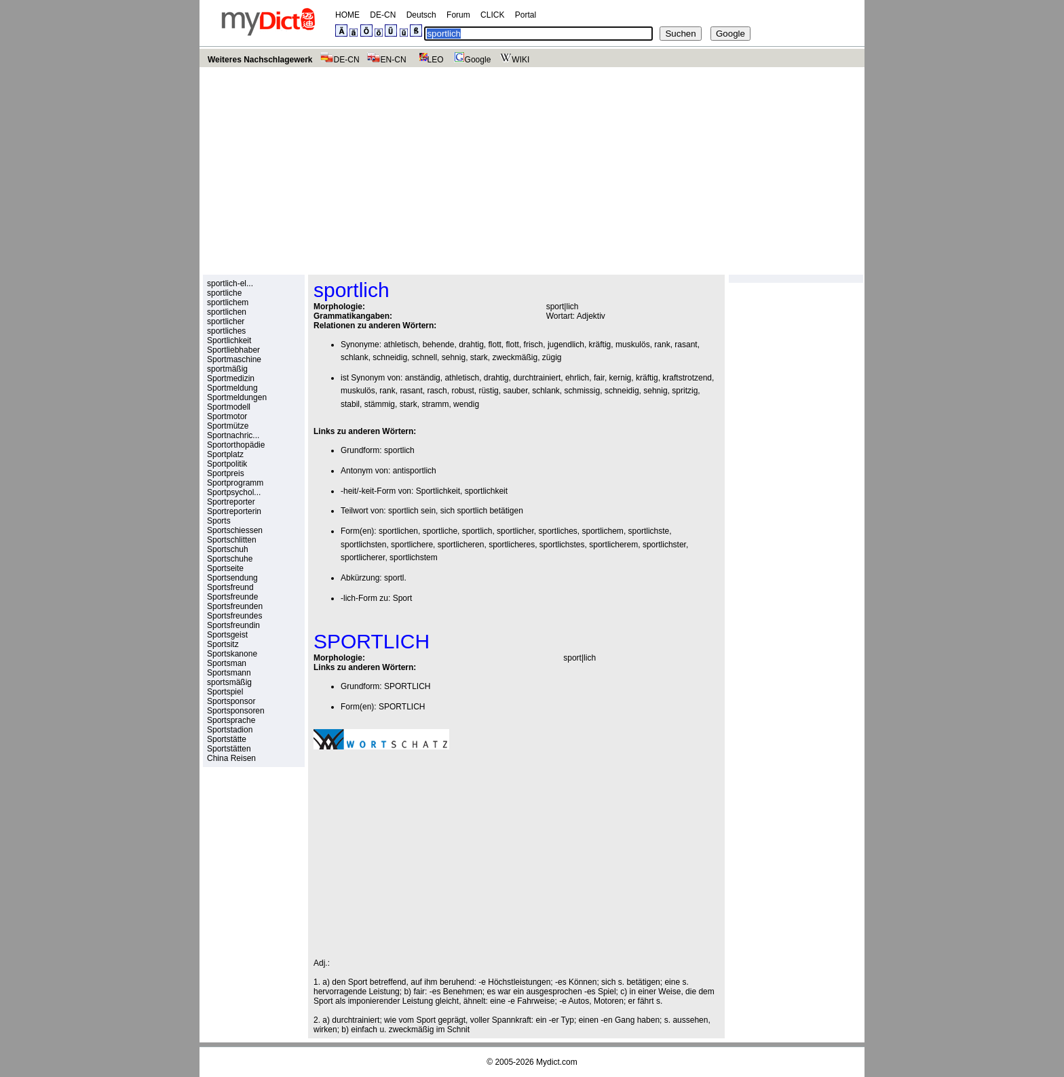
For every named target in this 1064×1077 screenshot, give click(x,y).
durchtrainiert (536, 378)
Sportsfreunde (232, 597)
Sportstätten (229, 748)
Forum (458, 15)
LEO (428, 59)
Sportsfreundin (233, 625)
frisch (534, 344)
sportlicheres (512, 544)
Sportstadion (229, 730)
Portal (525, 15)
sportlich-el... (230, 283)
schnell (424, 357)
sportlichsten (363, 544)
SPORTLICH (407, 686)
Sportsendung (232, 578)
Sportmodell (228, 407)
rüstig (488, 390)
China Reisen (231, 758)
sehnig (454, 357)
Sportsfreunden (235, 606)
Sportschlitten (231, 540)
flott (495, 344)
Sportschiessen (235, 530)
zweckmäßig (515, 357)
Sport (403, 598)
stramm (435, 404)
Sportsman (226, 663)
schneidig (390, 357)
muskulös (632, 344)
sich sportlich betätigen (481, 510)
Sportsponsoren (236, 711)
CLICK (492, 15)
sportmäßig (227, 369)
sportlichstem (414, 557)
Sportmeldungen (237, 397)
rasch (436, 390)
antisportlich (414, 470)
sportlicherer (363, 557)
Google (471, 59)
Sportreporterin (234, 511)
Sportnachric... (233, 435)
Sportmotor (227, 416)
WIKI (513, 59)
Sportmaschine (234, 359)
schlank (354, 357)
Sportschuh (227, 549)
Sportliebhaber (233, 350)
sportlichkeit (486, 491)
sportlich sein (412, 510)
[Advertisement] (532, 169)
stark (479, 357)
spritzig (685, 390)
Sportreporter (231, 502)
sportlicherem (613, 544)
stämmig (379, 404)
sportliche (224, 293)
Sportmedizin (230, 378)
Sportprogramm (235, 483)
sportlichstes (562, 544)
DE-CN (383, 15)
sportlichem (227, 302)
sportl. (395, 578)
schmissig (583, 390)
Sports (219, 521)
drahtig (471, 344)
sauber (515, 390)
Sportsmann (229, 673)
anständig (422, 378)
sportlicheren (461, 544)
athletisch (400, 344)
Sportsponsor (231, 701)
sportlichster (664, 544)
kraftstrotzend (687, 378)
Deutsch (421, 15)
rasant (685, 344)
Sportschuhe (229, 559)
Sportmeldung (232, 388)
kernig (620, 378)
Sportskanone (232, 654)
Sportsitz (223, 644)
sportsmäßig (229, 682)
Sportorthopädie (236, 445)
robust (462, 390)
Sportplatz (225, 454)
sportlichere (412, 544)
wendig (466, 404)
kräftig (600, 344)
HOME (347, 15)
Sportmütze (227, 426)
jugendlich (566, 344)
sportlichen (226, 312)
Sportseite (225, 568)
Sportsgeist (227, 635)
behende (439, 344)
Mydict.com (556, 1062)
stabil (350, 404)
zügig (552, 357)
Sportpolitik (227, 464)
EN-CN (386, 59)
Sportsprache (231, 720)
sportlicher (225, 321)
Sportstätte (226, 739)
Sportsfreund (230, 587)
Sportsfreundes (234, 616)
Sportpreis (225, 473)
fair (599, 378)
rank (662, 344)
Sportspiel (225, 692)
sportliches (226, 331)
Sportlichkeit (229, 340)
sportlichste (649, 531)
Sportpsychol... (234, 492)
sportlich (399, 450)
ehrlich (577, 378)
